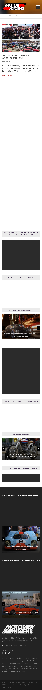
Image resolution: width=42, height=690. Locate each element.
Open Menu (38, 7)
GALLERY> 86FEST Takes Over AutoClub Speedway (16, 57)
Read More (7, 75)
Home (4, 16)
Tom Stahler (6, 61)
